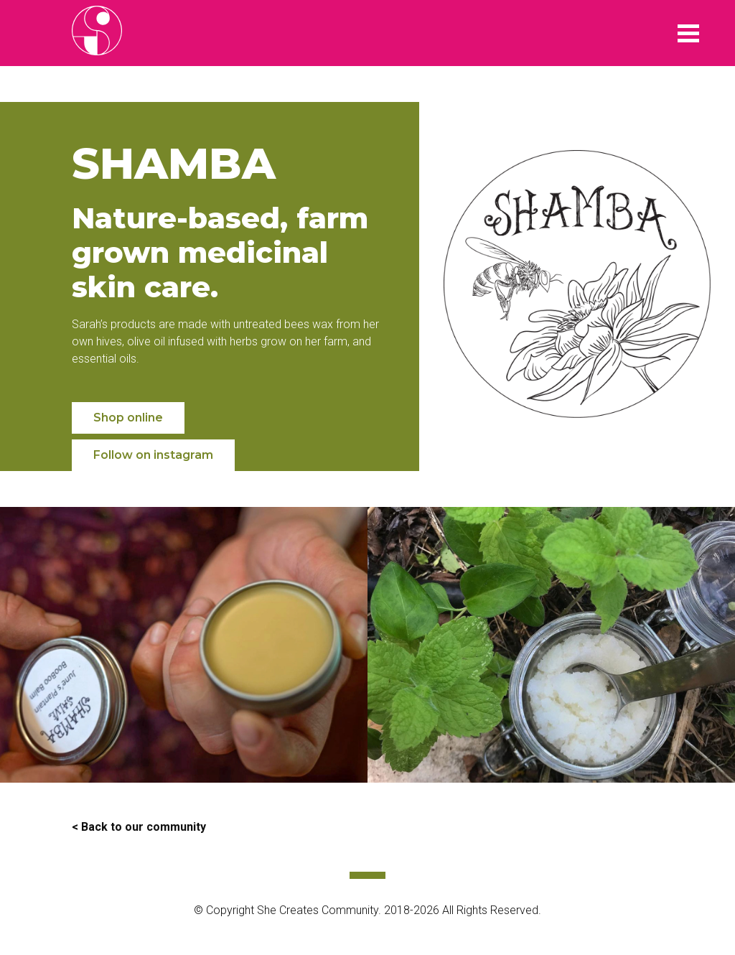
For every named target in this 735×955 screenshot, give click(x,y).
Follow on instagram (153, 455)
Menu (688, 33)
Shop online (128, 417)
